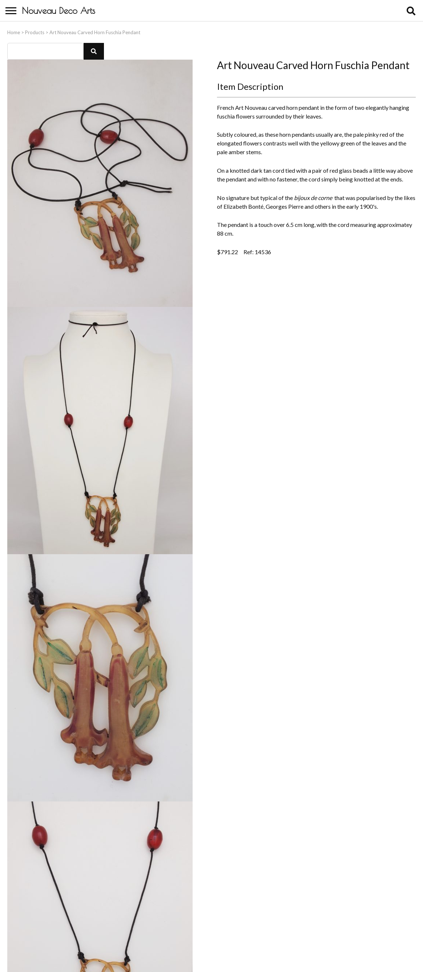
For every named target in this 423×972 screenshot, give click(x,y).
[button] (94, 49)
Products (34, 30)
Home (13, 30)
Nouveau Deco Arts (58, 10)
